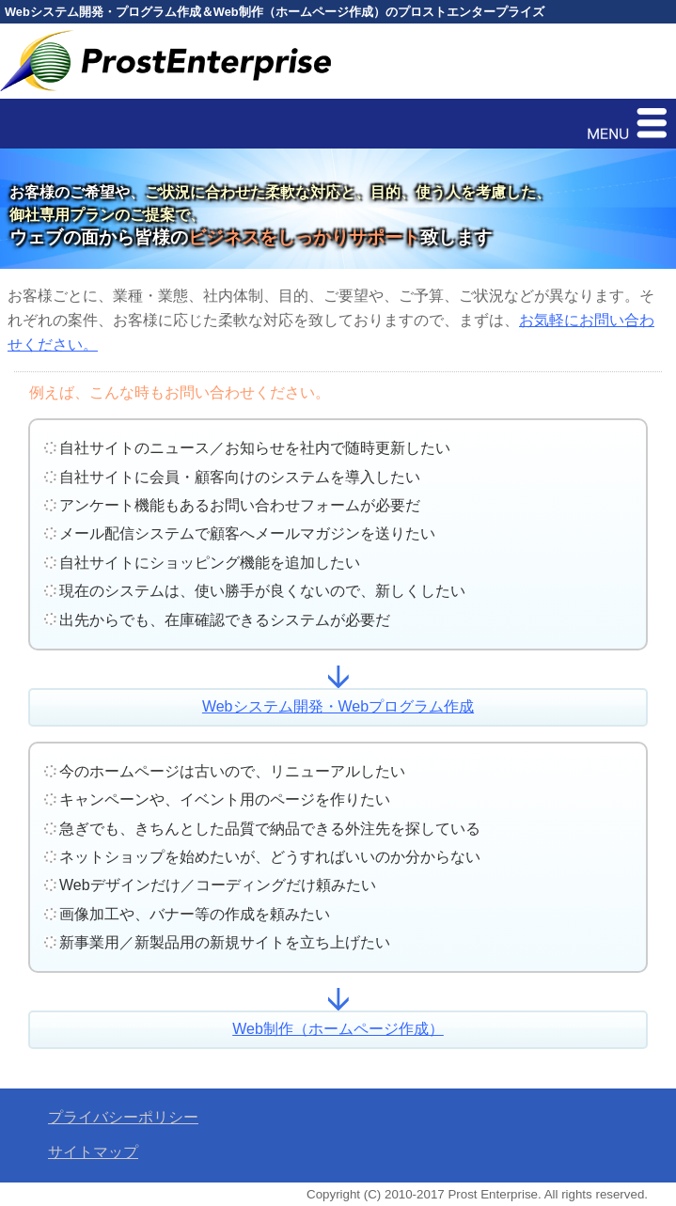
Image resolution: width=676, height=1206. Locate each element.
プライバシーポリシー (123, 1117)
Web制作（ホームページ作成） (338, 1029)
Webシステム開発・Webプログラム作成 (338, 706)
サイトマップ (93, 1152)
